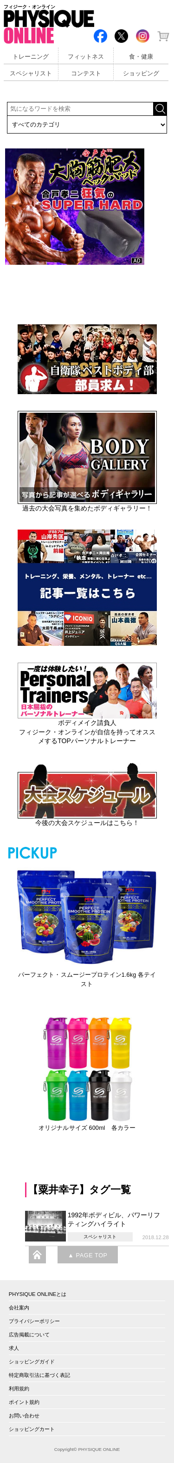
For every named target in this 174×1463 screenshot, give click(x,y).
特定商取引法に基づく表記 (39, 1375)
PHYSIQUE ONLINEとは (38, 1294)
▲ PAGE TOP (87, 1255)
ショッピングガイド (32, 1361)
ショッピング (141, 73)
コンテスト (86, 73)
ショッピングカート (32, 1429)
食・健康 (141, 57)
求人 (14, 1348)
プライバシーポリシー (34, 1321)
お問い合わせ (24, 1415)
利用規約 (19, 1388)
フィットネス (86, 57)
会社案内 (19, 1307)
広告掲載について (29, 1334)
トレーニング (31, 57)
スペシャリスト (31, 73)
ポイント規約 (24, 1402)
